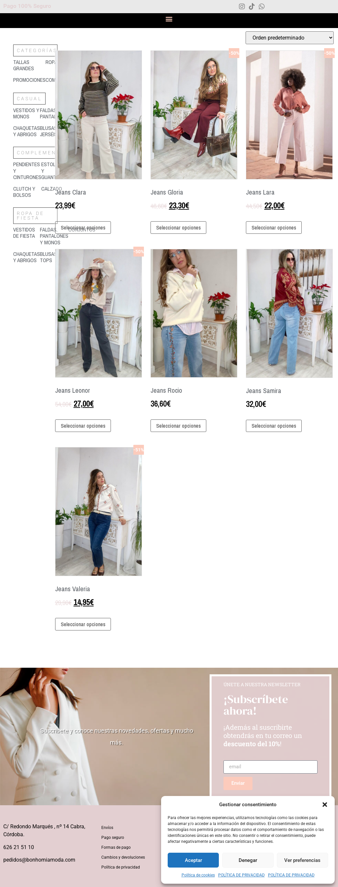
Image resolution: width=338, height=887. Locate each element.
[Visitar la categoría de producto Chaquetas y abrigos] (26, 131)
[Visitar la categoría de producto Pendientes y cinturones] (27, 171)
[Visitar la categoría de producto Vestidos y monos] (26, 113)
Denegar (248, 860)
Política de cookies (198, 875)
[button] (324, 804)
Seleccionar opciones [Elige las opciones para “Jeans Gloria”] (178, 227)
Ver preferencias (302, 860)
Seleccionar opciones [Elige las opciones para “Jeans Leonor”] (83, 425)
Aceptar (193, 860)
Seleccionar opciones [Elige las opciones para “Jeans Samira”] (274, 425)
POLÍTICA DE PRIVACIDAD (241, 875)
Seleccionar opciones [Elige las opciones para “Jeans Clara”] (83, 227)
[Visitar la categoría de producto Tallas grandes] (29, 65)
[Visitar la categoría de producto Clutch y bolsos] (27, 192)
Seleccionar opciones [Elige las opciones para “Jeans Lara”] (274, 227)
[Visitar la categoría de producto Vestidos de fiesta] (26, 233)
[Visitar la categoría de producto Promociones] (29, 80)
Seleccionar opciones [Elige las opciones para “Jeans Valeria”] (83, 624)
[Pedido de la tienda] (290, 37)
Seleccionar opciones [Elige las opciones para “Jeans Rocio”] (178, 425)
